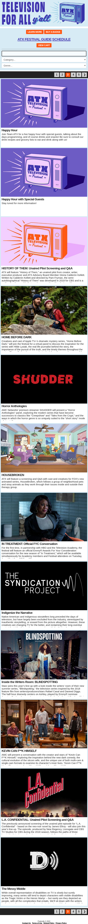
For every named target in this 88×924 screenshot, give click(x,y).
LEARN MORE (35, 32)
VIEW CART (44, 45)
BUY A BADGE (53, 32)
